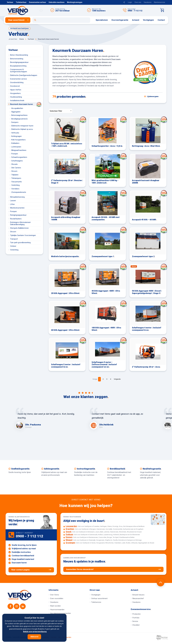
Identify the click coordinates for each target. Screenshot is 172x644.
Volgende (117, 379)
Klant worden (55, 606)
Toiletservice (96, 602)
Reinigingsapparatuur (18, 215)
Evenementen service (18, 79)
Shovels (14, 164)
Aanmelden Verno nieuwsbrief (113, 569)
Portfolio (135, 618)
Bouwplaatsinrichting (18, 66)
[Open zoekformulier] (61, 20)
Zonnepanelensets (18, 192)
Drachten (70, 529)
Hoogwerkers (15, 93)
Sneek (68, 532)
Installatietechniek (17, 100)
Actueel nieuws (138, 595)
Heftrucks (15, 133)
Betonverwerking (16, 59)
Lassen (13, 200)
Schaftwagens (17, 161)
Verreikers (15, 189)
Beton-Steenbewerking (19, 55)
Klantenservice (159, 2)
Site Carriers (16, 168)
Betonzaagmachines (19, 115)
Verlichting (15, 185)
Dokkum (69, 534)
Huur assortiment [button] (16, 20)
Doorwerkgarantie (120, 20)
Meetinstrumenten (17, 208)
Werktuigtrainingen (74, 2)
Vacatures (147, 2)
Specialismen (102, 20)
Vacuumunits (16, 182)
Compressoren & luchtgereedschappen (18, 70)
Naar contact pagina (31, 569)
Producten (136, 614)
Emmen (69, 537)
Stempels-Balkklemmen (19, 228)
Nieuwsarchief (138, 598)
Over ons (137, 2)
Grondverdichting (16, 82)
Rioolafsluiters (16, 219)
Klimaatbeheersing (17, 197)
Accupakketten (17, 108)
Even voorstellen (56, 598)
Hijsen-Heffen (15, 90)
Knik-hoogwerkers (18, 140)
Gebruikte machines (56, 2)
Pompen (14, 154)
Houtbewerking (16, 97)
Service (135, 621)
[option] (49, 418)
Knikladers (15, 143)
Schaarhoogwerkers (19, 157)
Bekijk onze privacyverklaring (35, 632)
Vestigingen (148, 20)
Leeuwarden (71, 526)
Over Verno (54, 595)
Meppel (69, 540)
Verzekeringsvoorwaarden (60, 613)
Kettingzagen (16, 136)
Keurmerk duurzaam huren (25, 104)
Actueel (135, 20)
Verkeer (13, 246)
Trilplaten (14, 175)
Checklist (136, 625)
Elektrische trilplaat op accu (22, 129)
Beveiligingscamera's (19, 119)
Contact (161, 20)
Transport (14, 239)
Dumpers (14, 122)
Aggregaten (15, 112)
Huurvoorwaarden (57, 610)
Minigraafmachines (18, 150)
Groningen (70, 543)
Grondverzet (15, 86)
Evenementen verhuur (37, 2)
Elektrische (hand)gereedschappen (23, 75)
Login (130, 2)
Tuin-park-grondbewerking (20, 242)
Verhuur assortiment (99, 598)
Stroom (14, 171)
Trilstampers (16, 178)
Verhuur (10, 2)
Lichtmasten (16, 147)
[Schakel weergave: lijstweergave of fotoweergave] (151, 96)
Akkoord (34, 637)
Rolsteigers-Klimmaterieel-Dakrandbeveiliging (20, 223)
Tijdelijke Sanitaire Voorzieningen (23, 235)
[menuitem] (18, 20)
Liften (12, 204)
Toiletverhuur (21, 2)
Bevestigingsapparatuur (19, 62)
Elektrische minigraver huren (22, 126)
